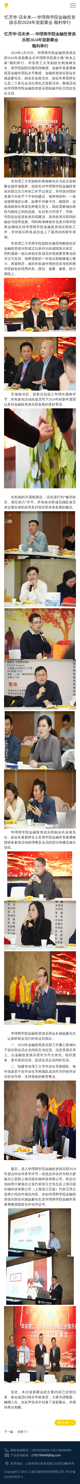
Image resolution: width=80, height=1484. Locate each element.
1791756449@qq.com (46, 1455)
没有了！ (23, 1431)
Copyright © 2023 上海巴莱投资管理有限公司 (34, 1471)
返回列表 (65, 1422)
